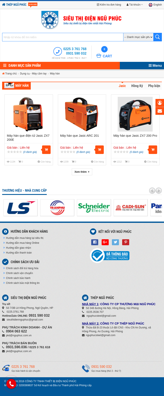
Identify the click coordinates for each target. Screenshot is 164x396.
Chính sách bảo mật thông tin (21, 282)
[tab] (121, 86)
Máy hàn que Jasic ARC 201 (79, 135)
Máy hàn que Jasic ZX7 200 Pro (135, 135)
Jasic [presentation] (122, 86)
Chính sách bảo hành (16, 278)
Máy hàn (22, 86)
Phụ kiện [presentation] (154, 86)
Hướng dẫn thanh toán (17, 252)
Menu (155, 66)
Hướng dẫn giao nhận (17, 247)
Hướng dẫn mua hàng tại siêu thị (23, 237)
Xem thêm (82, 171)
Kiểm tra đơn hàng (109, 4)
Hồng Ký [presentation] (137, 86)
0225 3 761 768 (74, 49)
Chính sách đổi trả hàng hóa (20, 268)
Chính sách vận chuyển (18, 273)
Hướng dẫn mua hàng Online (21, 242)
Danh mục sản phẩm (22, 65)
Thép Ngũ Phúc (19, 5)
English (155, 4)
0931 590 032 (76, 53)
